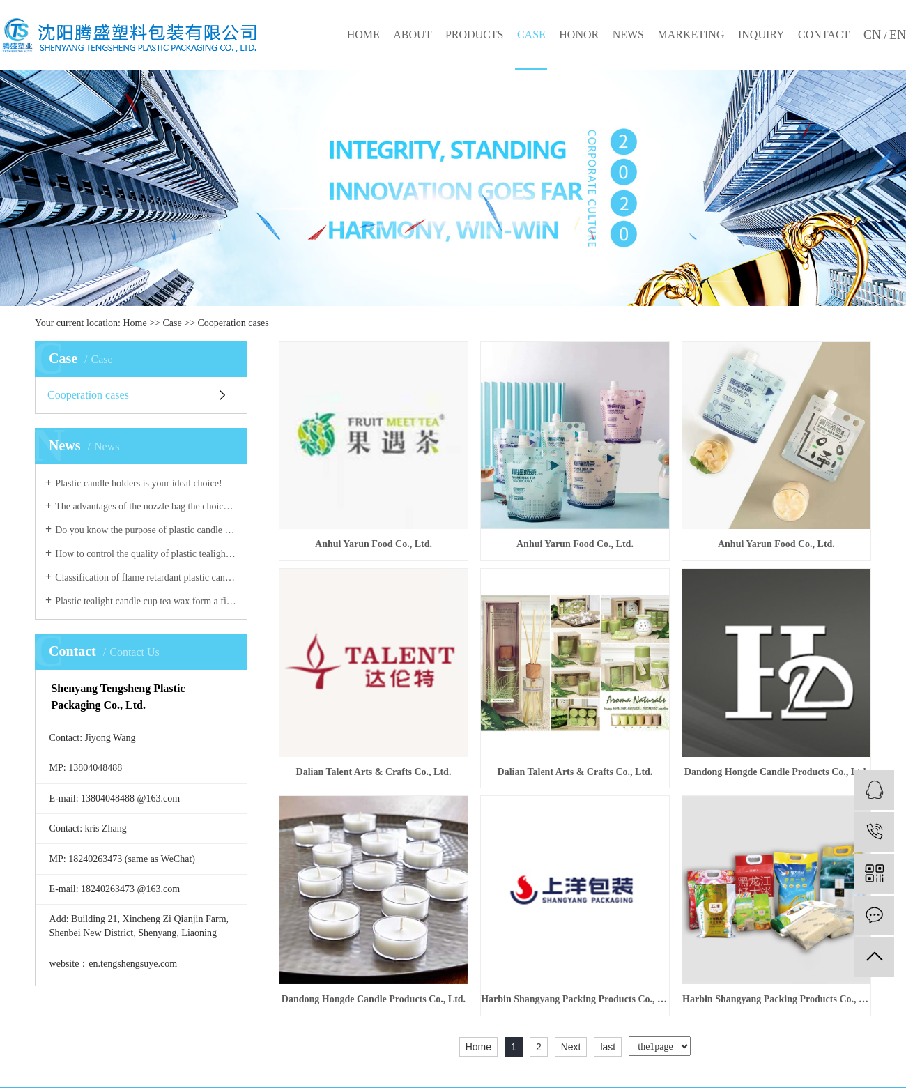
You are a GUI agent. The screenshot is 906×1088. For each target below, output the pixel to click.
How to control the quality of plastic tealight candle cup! (146, 554)
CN (873, 35)
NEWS (628, 34)
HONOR (579, 34)
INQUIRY (761, 34)
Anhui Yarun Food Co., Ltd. (373, 544)
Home (135, 323)
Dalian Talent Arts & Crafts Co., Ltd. (374, 772)
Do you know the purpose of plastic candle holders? (146, 530)
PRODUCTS (474, 34)
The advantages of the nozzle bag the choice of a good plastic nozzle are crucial (146, 506)
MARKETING (690, 34)
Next (571, 1046)
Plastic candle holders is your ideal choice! (138, 483)
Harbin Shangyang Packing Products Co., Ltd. (575, 999)
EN (897, 35)
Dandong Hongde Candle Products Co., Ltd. (776, 772)
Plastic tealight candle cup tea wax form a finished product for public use (146, 601)
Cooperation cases (233, 323)
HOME (363, 34)
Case (172, 323)
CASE (531, 34)
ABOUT (412, 34)
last (607, 1046)
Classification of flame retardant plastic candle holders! (146, 577)
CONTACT (824, 34)
